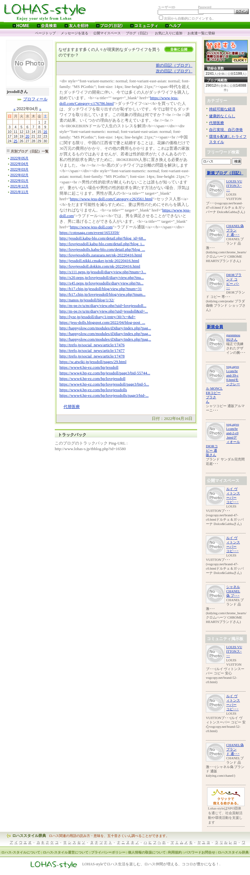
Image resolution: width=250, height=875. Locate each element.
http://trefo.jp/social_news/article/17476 (92, 345)
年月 (19, 158)
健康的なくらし (222, 116)
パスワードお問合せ (199, 852)
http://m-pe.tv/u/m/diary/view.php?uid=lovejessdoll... (102, 305)
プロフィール (35, 99)
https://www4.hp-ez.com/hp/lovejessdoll (92, 378)
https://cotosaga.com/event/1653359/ (89, 232)
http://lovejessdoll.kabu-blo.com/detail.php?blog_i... (102, 243)
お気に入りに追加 (168, 33)
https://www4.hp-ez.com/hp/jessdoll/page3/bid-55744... (104, 373)
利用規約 (175, 852)
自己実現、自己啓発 (226, 130)
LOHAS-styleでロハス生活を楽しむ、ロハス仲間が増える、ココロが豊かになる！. (151, 864)
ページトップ (45, 33)
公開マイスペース (107, 33)
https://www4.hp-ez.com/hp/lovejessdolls (93, 389)
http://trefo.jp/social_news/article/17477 (92, 350)
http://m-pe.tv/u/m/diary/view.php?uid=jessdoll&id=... (103, 311)
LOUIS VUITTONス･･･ (234, 185)
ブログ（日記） (138, 33)
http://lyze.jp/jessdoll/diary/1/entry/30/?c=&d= (97, 316)
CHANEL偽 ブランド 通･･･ (235, 230)
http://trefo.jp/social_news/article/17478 (92, 356)
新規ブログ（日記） (225, 173)
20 (27, 136)
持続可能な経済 (222, 109)
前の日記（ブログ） (174, 65)
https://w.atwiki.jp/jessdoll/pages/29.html (92, 361)
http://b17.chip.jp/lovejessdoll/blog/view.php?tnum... (102, 294)
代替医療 (72, 406)
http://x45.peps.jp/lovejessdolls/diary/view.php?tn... (101, 283)
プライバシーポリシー (108, 852)
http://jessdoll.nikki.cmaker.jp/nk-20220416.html (99, 260)
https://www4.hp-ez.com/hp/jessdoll (88, 367)
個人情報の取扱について (147, 852)
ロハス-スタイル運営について (66, 852)
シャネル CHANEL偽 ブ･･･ (233, 591)
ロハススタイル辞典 (29, 836)
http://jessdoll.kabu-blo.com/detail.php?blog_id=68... (102, 238)
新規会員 (215, 326)
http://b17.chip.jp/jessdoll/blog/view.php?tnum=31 (100, 288)
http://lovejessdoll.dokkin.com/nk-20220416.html (99, 266)
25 (15, 141)
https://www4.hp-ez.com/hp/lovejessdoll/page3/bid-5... (104, 384)
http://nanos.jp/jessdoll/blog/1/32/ (86, 300)
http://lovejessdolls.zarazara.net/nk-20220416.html (100, 255)
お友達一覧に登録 (201, 33)
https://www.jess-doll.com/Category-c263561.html (111, 199)
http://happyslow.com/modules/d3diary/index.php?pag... (105, 328)
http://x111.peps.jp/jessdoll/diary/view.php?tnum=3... (102, 272)
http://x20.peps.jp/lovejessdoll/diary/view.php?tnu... (101, 277)
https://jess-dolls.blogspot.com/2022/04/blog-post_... (102, 322)
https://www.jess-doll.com (91, 227)
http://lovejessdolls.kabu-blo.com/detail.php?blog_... (102, 249)
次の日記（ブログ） (174, 71)
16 (45, 132)
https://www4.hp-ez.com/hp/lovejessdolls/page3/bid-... (104, 395)
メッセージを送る (74, 33)
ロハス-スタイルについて (20, 852)
